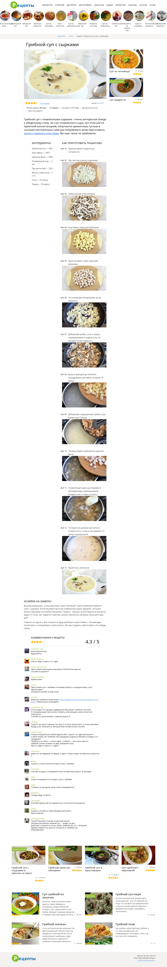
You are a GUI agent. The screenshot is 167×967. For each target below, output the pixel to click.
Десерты (71, 5)
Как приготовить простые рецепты (22, 5)
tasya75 (100, 103)
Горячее (59, 5)
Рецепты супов (116, 53)
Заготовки (85, 5)
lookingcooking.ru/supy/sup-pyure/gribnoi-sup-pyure (65, 700)
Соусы (143, 5)
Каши (109, 5)
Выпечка (47, 5)
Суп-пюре (90, 896)
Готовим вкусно (24, 958)
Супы (152, 5)
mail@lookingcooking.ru (146, 960)
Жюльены (17, 926)
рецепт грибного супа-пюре (41, 133)
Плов (88, 926)
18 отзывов (44, 103)
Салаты (132, 5)
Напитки (121, 5)
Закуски (99, 5)
